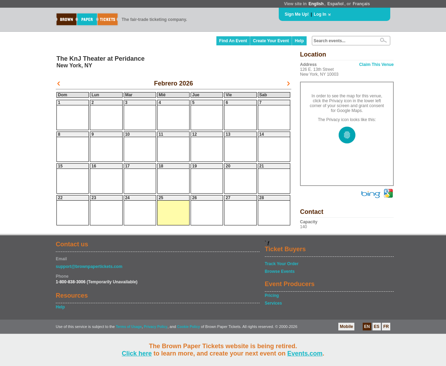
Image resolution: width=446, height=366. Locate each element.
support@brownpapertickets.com (89, 266)
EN (367, 326)
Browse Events (280, 271)
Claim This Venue (376, 64)
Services (273, 303)
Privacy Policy (156, 327)
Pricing (272, 295)
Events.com (305, 353)
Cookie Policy (188, 327)
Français (361, 3)
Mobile (346, 326)
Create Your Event (271, 40)
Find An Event (233, 40)
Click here (137, 353)
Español (336, 3)
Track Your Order (282, 263)
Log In (320, 14)
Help (299, 40)
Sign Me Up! (297, 14)
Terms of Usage (128, 327)
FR (386, 326)
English (315, 3)
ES (376, 326)
